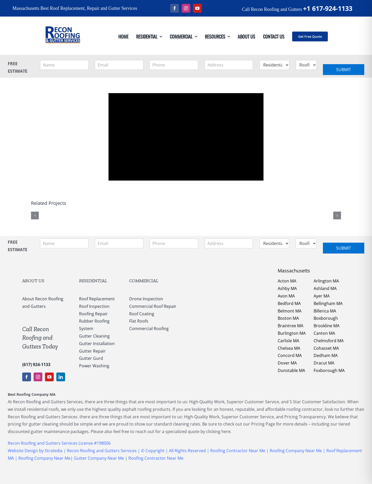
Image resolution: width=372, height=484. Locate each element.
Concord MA (290, 355)
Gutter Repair (92, 351)
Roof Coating (141, 314)
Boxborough (326, 318)
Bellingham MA (328, 303)
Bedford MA (289, 303)
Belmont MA (289, 311)
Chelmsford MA (329, 341)
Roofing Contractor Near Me (237, 450)
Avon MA (286, 296)
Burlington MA (292, 333)
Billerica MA (325, 311)
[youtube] (197, 8)
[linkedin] (60, 377)
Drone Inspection (146, 299)
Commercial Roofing (149, 328)
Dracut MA (324, 363)
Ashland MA (325, 288)
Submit (343, 69)
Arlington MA (326, 281)
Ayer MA (322, 296)
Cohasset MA (326, 348)
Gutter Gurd (91, 358)
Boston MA (288, 318)
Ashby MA (287, 288)
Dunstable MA (291, 370)
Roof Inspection (94, 306)
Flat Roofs (138, 321)
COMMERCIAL (143, 281)
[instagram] (186, 8)
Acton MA (287, 281)
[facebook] (174, 8)
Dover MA (287, 363)
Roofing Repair (93, 314)
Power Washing (94, 366)
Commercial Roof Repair (152, 306)
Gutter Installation (97, 343)
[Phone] (174, 65)
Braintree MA (290, 326)
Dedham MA (326, 355)
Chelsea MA (289, 348)
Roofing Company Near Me (296, 450)
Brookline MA (326, 326)
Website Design (23, 450)
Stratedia (54, 450)
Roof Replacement (97, 299)
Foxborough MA (329, 370)
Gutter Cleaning (94, 336)
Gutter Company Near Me (99, 458)
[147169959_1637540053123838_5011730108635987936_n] (62, 18)
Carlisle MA (288, 341)
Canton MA (324, 333)
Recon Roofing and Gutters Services (102, 450)
